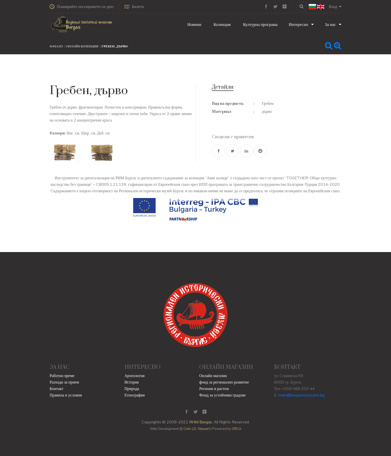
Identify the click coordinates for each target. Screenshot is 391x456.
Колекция (221, 24)
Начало (56, 46)
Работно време (62, 375)
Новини (193, 24)
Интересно (301, 24)
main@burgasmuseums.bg (301, 394)
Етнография (134, 394)
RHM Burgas (200, 421)
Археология (134, 375)
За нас (333, 24)
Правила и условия (66, 394)
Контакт (56, 388)
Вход (335, 6)
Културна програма (259, 24)
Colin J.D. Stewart (197, 429)
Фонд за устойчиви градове (222, 394)
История (131, 382)
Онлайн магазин (213, 375)
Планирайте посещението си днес (82, 6)
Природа (131, 388)
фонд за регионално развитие (224, 382)
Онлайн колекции (82, 46)
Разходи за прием (64, 382)
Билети (134, 6)
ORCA (236, 429)
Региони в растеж (214, 388)
